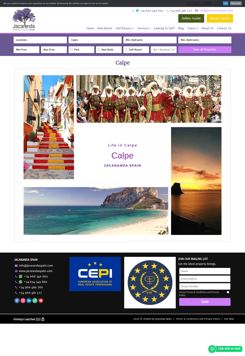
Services (144, 28)
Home (90, 28)
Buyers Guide (220, 18)
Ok (225, 3)
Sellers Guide (191, 18)
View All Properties (204, 49)
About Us (208, 28)
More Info (235, 3)
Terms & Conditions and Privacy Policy (198, 351)
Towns (192, 28)
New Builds (104, 28)
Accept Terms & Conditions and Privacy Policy (199, 326)
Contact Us (224, 28)
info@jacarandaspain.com (214, 10)
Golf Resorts (125, 28)
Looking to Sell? (164, 28)
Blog (181, 28)
